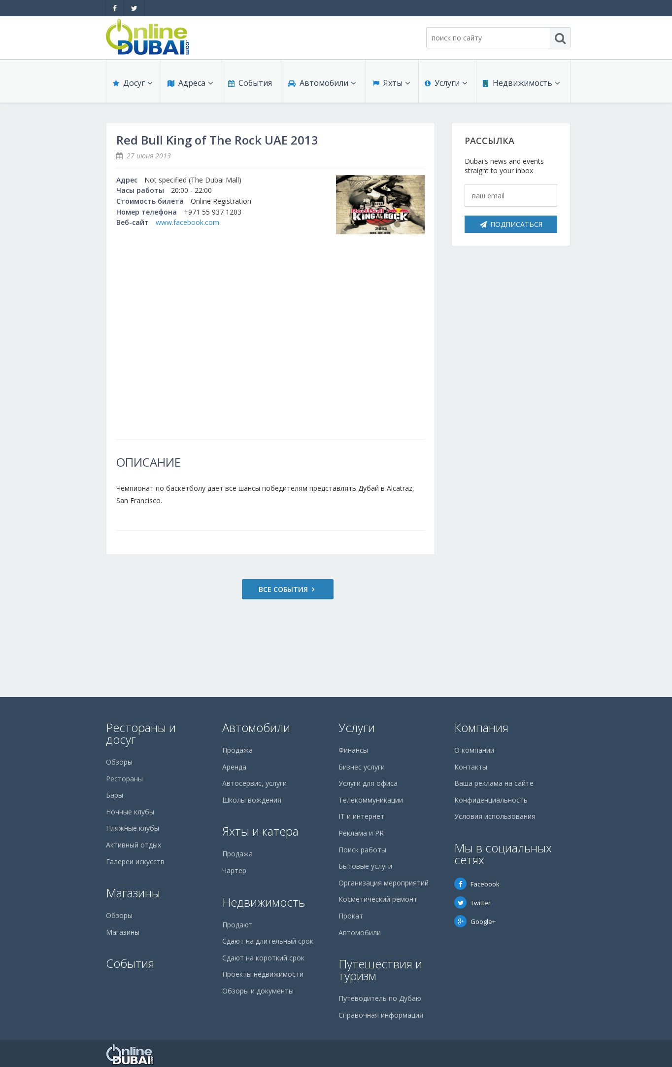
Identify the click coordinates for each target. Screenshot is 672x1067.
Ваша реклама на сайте (494, 783)
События (249, 84)
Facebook (477, 884)
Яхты (390, 84)
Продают (237, 924)
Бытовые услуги (365, 866)
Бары (114, 795)
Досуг (132, 84)
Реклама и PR (361, 833)
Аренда (234, 767)
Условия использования (495, 816)
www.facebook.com (187, 222)
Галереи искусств (135, 861)
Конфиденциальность (491, 800)
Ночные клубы (130, 811)
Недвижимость (520, 84)
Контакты (470, 767)
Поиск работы (362, 849)
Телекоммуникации (370, 800)
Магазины (133, 892)
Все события (266, 589)
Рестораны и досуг (141, 733)
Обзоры (119, 762)
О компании (474, 750)
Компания (481, 727)
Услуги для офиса (368, 783)
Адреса (189, 84)
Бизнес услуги (361, 767)
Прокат (350, 915)
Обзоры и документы (258, 990)
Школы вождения (251, 800)
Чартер (234, 870)
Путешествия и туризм (380, 970)
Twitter (472, 902)
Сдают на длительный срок (267, 941)
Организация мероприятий (383, 882)
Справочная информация (380, 1015)
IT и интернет (361, 816)
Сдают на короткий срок (263, 957)
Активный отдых (133, 844)
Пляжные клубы (132, 828)
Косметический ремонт (377, 899)
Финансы (353, 750)
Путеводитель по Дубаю (379, 998)
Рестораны (124, 778)
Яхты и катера (260, 831)
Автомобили (321, 84)
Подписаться (511, 224)
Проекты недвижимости (262, 974)
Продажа (237, 750)
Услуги (446, 84)
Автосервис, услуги (254, 783)
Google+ (475, 921)
